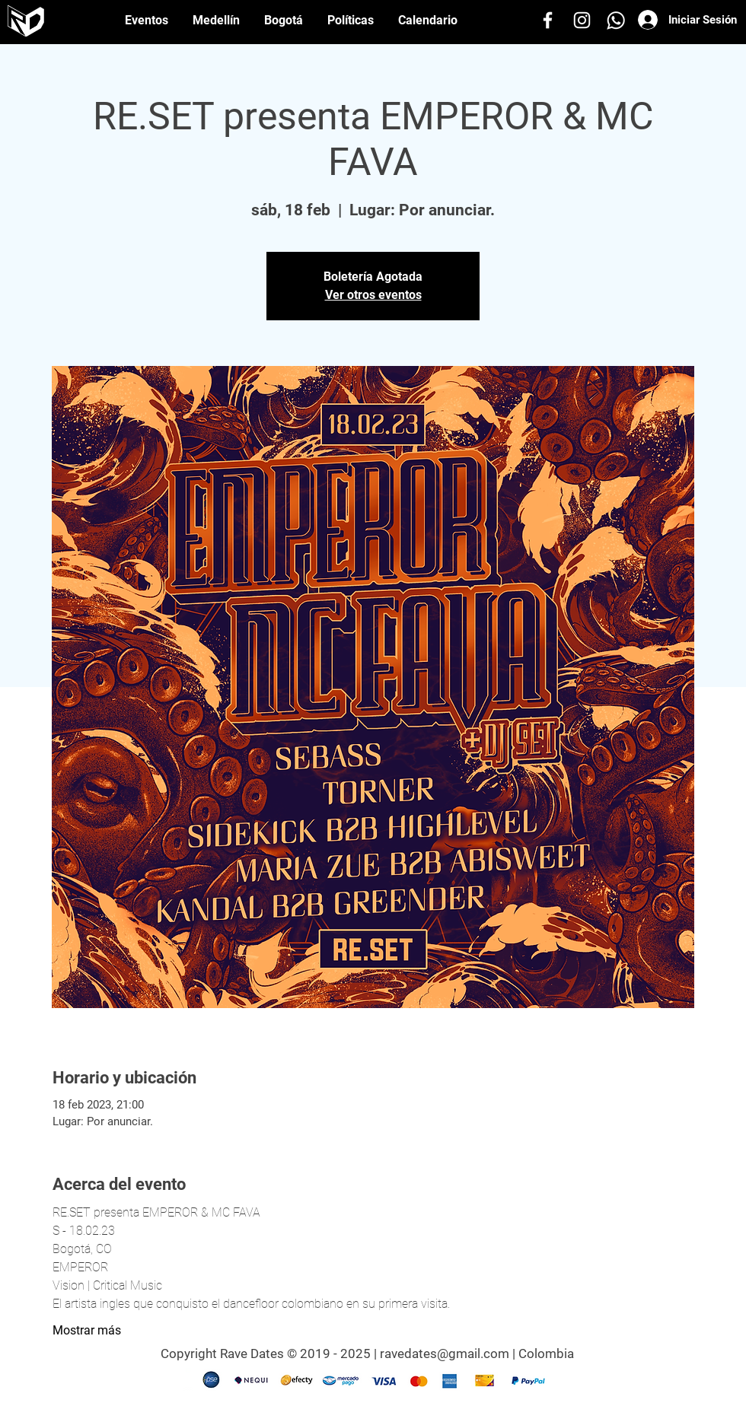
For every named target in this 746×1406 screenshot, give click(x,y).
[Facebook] (548, 20)
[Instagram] (582, 20)
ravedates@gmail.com (444, 1353)
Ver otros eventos (373, 295)
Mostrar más (87, 1330)
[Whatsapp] (616, 20)
